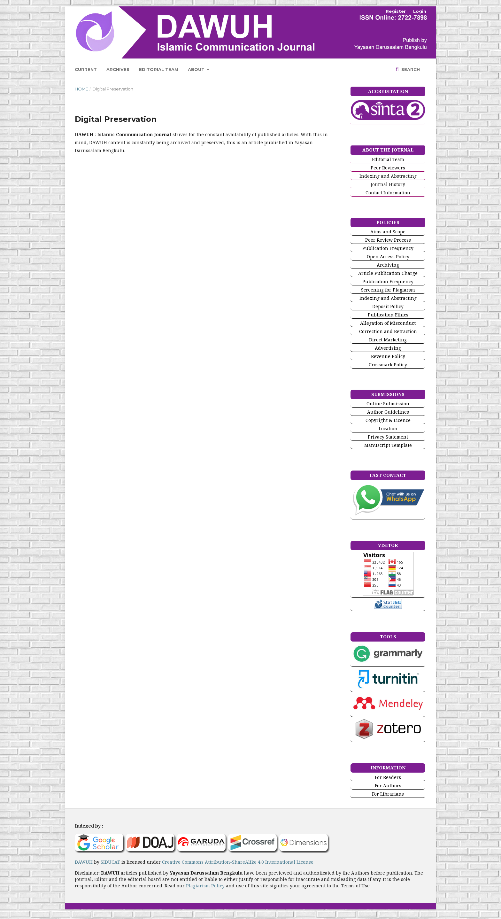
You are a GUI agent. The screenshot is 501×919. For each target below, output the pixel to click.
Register (396, 11)
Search (410, 69)
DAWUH (84, 862)
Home (81, 88)
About (197, 69)
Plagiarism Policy (205, 886)
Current (86, 69)
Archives (117, 69)
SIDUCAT (110, 862)
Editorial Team (158, 69)
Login (419, 11)
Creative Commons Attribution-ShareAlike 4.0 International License (237, 862)
